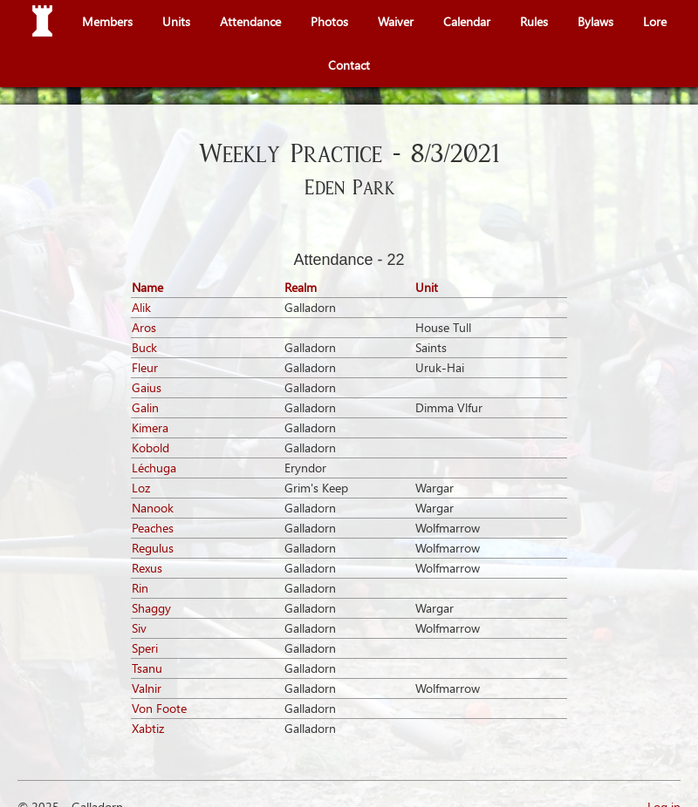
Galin (145, 407)
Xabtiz (148, 728)
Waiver (396, 21)
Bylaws (595, 21)
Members (107, 21)
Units (176, 21)
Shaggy (151, 608)
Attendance (250, 21)
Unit (426, 287)
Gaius (146, 387)
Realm (300, 287)
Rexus (147, 567)
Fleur (145, 367)
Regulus (153, 547)
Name (147, 287)
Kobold (150, 447)
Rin (140, 588)
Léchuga (154, 467)
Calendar (466, 21)
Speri (145, 648)
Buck (144, 347)
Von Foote (159, 708)
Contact (349, 65)
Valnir (146, 688)
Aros (144, 327)
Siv (139, 628)
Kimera (150, 427)
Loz (141, 487)
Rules (534, 21)
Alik (141, 307)
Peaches (153, 527)
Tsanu (147, 668)
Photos (329, 21)
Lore (655, 21)
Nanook (153, 507)
